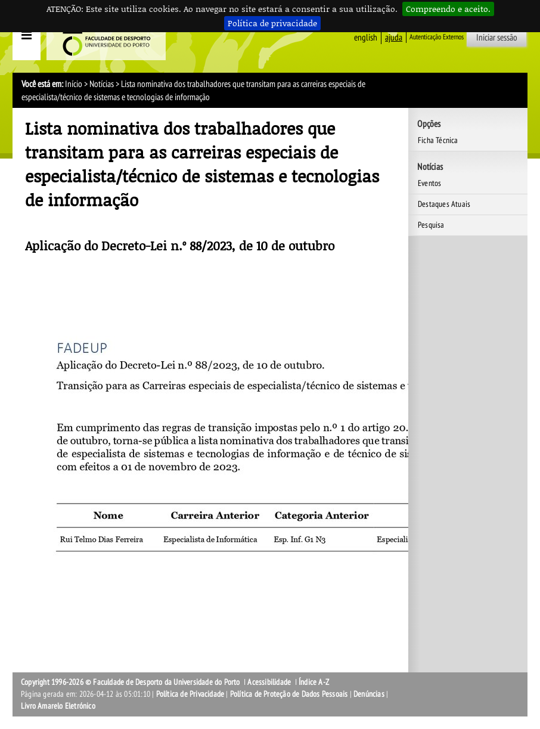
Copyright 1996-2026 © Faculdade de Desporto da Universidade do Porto (130, 682)
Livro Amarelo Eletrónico (58, 706)
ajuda (393, 37)
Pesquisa (431, 225)
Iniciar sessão (496, 37)
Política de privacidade (272, 23)
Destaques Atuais (444, 204)
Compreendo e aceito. (448, 8)
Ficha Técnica (438, 140)
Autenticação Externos (436, 37)
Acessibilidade (269, 682)
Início (73, 84)
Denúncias (368, 694)
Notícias (101, 84)
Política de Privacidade (190, 694)
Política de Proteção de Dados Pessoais (289, 694)
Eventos (429, 183)
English (365, 37)
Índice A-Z (314, 682)
